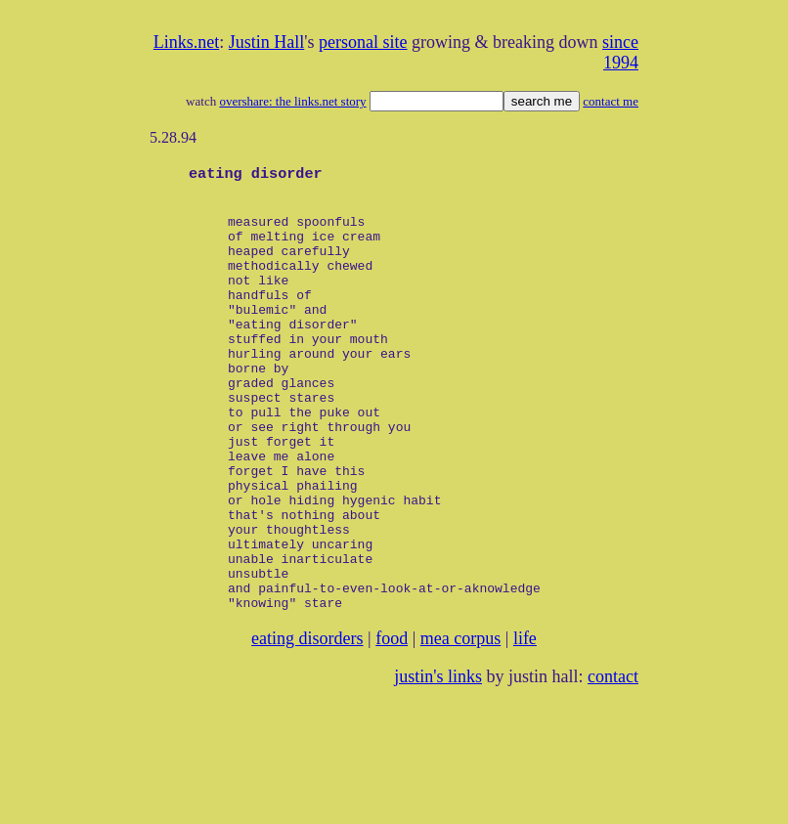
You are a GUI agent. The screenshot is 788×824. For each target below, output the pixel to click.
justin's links (438, 760)
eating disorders (307, 722)
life (525, 722)
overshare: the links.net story (292, 101)
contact (613, 760)
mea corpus (460, 722)
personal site (363, 42)
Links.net (186, 42)
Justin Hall (267, 42)
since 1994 (620, 52)
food (391, 722)
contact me (610, 101)
